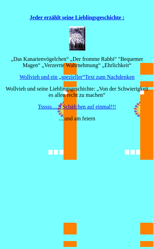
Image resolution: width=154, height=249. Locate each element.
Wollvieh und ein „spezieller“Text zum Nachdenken (76, 77)
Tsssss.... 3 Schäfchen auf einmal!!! (77, 107)
